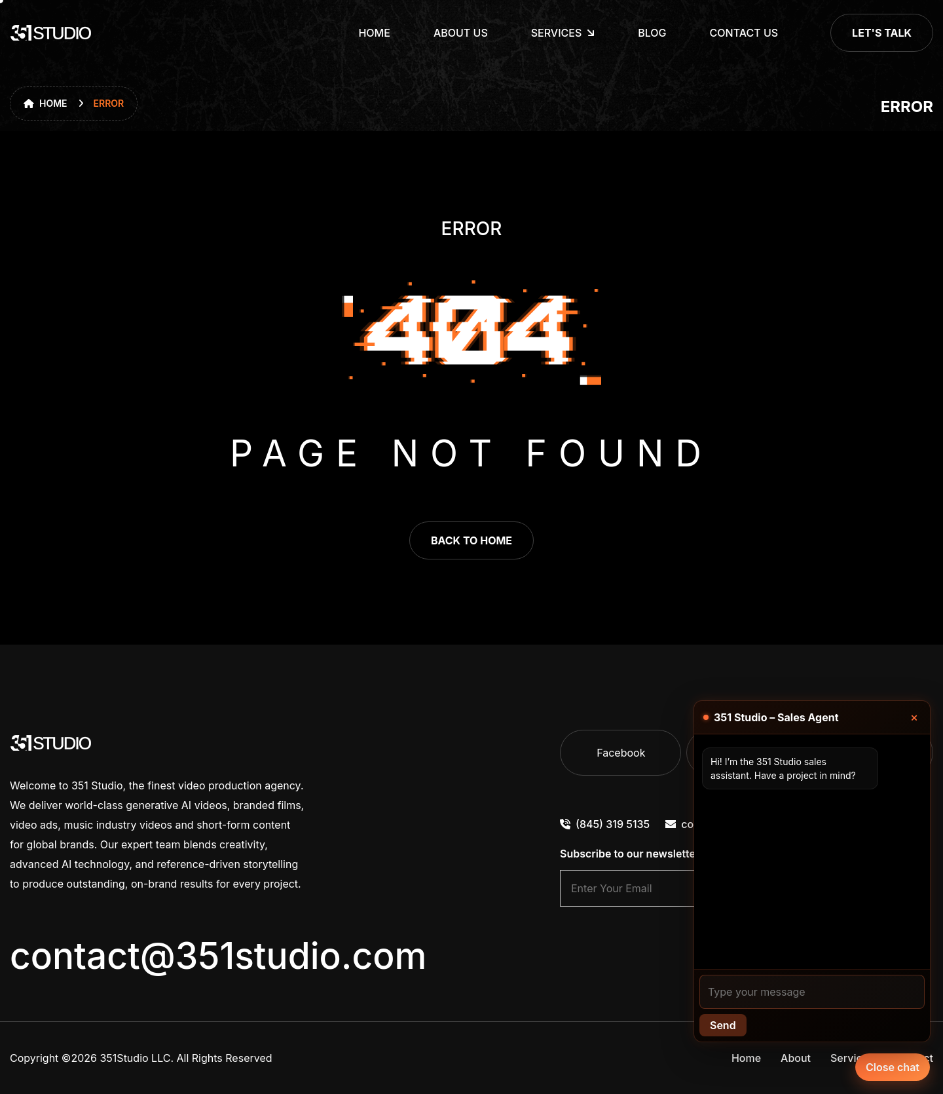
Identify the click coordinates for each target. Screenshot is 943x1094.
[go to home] (51, 33)
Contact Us (744, 32)
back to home (471, 540)
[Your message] (812, 992)
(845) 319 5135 (605, 824)
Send (723, 1025)
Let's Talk (882, 32)
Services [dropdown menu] (556, 32)
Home (374, 32)
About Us (461, 32)
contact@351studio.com (218, 955)
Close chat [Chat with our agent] (892, 1067)
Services (852, 1058)
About (796, 1058)
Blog (652, 32)
